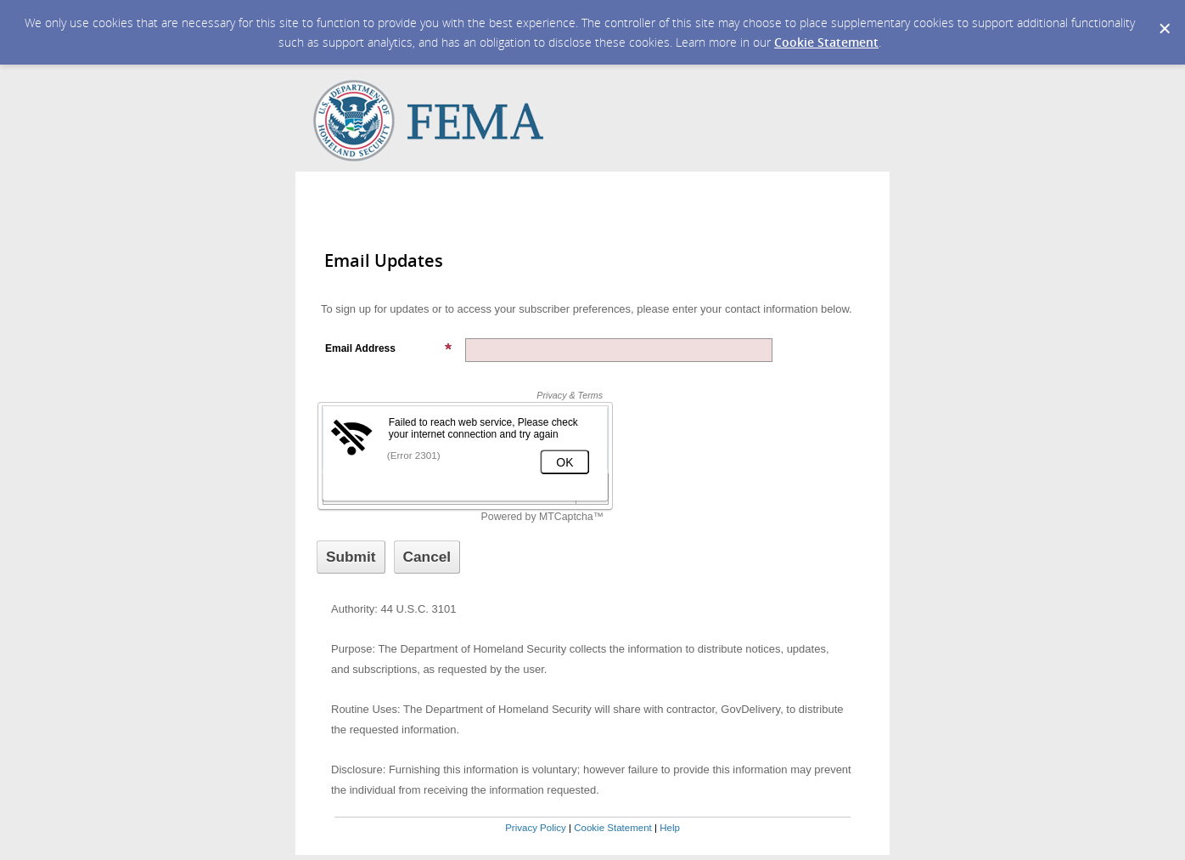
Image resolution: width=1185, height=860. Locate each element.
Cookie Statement (826, 42)
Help (670, 828)
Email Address (388, 348)
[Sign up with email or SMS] (351, 557)
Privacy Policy (535, 828)
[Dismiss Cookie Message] (1164, 16)
